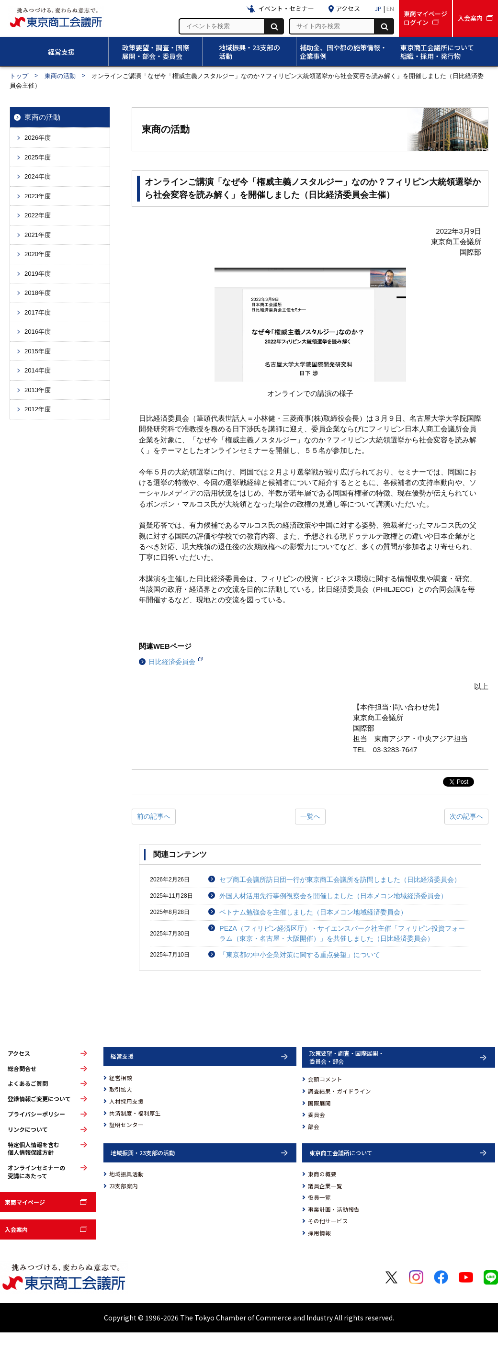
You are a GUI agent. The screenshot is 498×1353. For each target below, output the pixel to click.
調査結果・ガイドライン (339, 1091)
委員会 (316, 1114)
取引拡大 (120, 1089)
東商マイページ (25, 1202)
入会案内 (16, 1229)
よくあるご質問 (28, 1083)
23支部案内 (123, 1186)
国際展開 (319, 1103)
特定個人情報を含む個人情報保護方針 (33, 1149)
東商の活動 (60, 75)
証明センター (126, 1124)
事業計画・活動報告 (334, 1209)
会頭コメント (325, 1079)
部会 (313, 1126)
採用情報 (319, 1233)
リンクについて (28, 1129)
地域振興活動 (126, 1174)
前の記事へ (153, 816)
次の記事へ (466, 816)
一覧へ (310, 816)
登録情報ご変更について (39, 1099)
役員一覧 (319, 1197)
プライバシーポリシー (36, 1114)
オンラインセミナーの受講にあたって (36, 1172)
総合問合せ (22, 1068)
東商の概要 (322, 1174)
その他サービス (328, 1221)
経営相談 (120, 1078)
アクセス (19, 1053)
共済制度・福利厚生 (135, 1113)
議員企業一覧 (325, 1186)
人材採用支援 (126, 1101)
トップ (19, 75)
